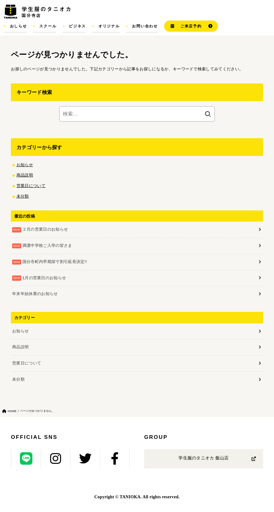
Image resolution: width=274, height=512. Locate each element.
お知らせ (25, 164)
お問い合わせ (145, 26)
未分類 (23, 196)
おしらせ (18, 26)
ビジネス (77, 26)
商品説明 (25, 175)
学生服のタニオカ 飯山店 (203, 458)
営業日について (31, 185)
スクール (47, 26)
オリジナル (109, 26)
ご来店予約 (191, 26)
